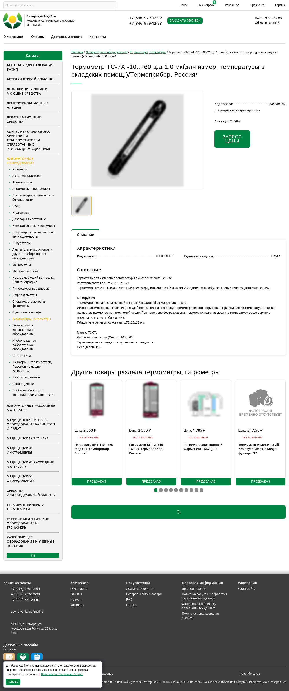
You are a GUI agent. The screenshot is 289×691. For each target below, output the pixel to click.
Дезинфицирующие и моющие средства (27, 91)
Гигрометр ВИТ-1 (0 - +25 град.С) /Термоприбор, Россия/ (93, 448)
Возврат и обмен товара (144, 594)
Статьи (131, 605)
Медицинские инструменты (20, 450)
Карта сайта (246, 588)
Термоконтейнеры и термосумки (25, 507)
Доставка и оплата (67, 36)
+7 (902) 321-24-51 (25, 599)
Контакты (97, 36)
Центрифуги (21, 355)
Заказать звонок (185, 20)
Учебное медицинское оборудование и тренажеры (28, 523)
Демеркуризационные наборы (27, 105)
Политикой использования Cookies (62, 674)
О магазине (13, 36)
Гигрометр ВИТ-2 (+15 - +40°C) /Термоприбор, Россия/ (147, 448)
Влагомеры (20, 212)
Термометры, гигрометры (31, 319)
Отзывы (38, 36)
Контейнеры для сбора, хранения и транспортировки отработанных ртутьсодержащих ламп (29, 140)
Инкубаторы (21, 243)
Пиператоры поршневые (30, 288)
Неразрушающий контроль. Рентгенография (33, 280)
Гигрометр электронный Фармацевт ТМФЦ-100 (203, 446)
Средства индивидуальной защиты (31, 492)
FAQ (129, 599)
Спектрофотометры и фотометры (28, 304)
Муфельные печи (25, 271)
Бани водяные (23, 384)
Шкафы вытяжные (26, 377)
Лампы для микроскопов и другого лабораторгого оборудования (32, 254)
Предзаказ (96, 481)
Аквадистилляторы (26, 175)
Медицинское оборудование (20, 478)
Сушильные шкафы (27, 312)
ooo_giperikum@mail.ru (27, 611)
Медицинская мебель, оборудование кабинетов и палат (31, 424)
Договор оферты (194, 588)
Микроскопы (21, 264)
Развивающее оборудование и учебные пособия (30, 541)
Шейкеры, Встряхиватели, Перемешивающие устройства (32, 366)
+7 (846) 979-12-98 (145, 23)
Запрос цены (232, 139)
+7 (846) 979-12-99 (145, 17)
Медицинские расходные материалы (30, 464)
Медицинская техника (28, 438)
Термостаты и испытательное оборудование (23, 330)
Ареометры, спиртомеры (31, 188)
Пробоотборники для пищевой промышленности (32, 392)
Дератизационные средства (24, 119)
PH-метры (19, 169)
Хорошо (13, 681)
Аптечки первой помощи (30, 79)
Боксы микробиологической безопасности (33, 197)
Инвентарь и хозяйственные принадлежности (33, 234)
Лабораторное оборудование (20, 161)
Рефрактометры (24, 295)
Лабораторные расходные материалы (31, 408)
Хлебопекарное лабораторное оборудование (24, 345)
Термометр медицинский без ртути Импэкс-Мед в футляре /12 (258, 448)
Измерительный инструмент (33, 225)
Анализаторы (22, 182)
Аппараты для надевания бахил (30, 67)
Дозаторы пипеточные (29, 219)
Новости (76, 599)
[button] (155, 490)
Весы (16, 206)
